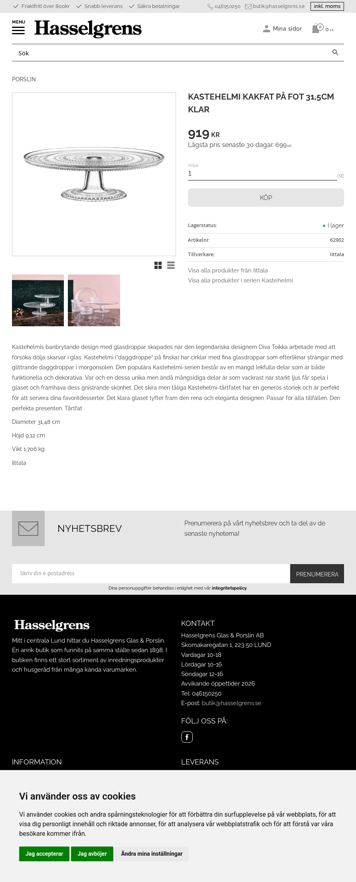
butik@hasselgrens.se (279, 6)
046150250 (228, 6)
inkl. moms (327, 6)
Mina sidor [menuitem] (287, 28)
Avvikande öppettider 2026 (218, 683)
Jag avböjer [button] (92, 854)
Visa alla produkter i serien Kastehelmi (240, 280)
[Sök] (335, 52)
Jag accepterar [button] (44, 854)
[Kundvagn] (321, 28)
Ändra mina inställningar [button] (152, 854)
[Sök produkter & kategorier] (169, 52)
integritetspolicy (229, 588)
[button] (19, 33)
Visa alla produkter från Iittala (228, 270)
